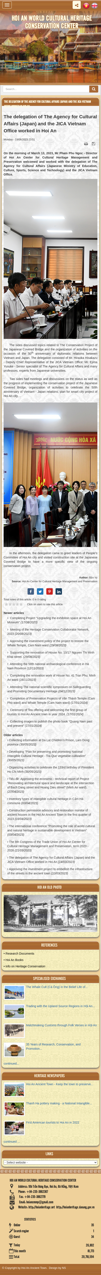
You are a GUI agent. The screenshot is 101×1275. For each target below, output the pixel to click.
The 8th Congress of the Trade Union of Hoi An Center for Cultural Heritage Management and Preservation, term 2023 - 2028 (47, 846)
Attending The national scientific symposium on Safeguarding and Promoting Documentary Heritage (49, 689)
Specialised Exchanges (49, 979)
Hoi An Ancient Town (34, 1267)
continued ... (12, 1141)
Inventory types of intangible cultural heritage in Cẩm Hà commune (45, 801)
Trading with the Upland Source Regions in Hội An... (60, 1006)
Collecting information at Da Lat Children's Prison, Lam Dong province (48, 742)
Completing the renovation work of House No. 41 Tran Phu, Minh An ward (51, 677)
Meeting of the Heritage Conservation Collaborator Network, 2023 (48, 631)
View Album (53, 915)
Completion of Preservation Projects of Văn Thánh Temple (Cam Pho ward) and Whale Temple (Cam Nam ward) (51, 700)
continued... (11, 1063)
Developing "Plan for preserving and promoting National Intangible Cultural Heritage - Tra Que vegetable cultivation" (46, 754)
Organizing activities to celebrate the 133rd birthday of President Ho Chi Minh (50, 769)
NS (64, 1267)
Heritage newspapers (49, 1076)
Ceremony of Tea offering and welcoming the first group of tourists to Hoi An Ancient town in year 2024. (47, 712)
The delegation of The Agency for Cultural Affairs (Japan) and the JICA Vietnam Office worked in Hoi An (51, 860)
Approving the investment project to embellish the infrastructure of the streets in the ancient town (49, 871)
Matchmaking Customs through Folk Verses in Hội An (61, 1025)
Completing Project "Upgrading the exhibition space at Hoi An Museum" (49, 620)
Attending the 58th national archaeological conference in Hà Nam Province (48, 666)
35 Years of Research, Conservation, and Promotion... (53, 1046)
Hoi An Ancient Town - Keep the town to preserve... (59, 1084)
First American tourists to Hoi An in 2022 (52, 1122)
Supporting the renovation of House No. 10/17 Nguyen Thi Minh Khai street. (50, 654)
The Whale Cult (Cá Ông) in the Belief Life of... (57, 987)
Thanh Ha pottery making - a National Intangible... (59, 1103)
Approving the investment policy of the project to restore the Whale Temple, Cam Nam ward (48, 643)
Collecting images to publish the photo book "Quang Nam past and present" (49, 723)
